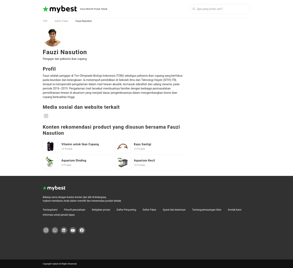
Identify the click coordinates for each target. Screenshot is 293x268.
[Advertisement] (219, 88)
